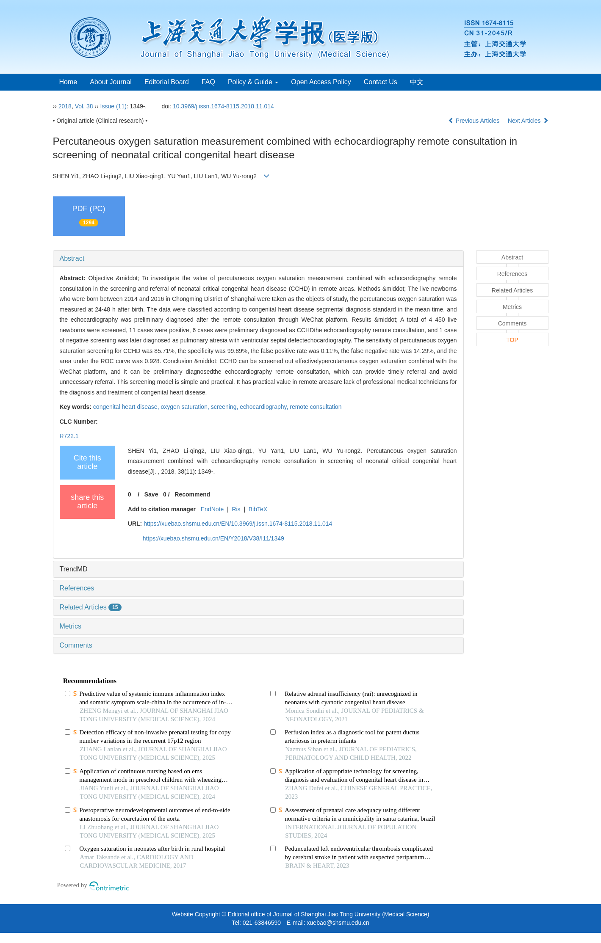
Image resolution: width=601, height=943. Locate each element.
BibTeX (258, 509)
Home (68, 81)
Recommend (192, 494)
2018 (65, 106)
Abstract (72, 258)
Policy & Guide (253, 81)
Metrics (71, 626)
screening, (225, 406)
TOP (512, 339)
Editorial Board (166, 81)
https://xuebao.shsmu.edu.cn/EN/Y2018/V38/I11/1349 (213, 538)
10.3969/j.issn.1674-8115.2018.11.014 (223, 106)
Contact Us (380, 81)
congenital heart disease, (127, 406)
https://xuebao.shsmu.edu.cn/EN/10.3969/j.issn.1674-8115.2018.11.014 (238, 523)
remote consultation (315, 406)
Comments (76, 645)
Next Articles (528, 120)
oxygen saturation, (185, 406)
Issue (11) (113, 106)
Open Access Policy (321, 81)
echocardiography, (265, 406)
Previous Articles (474, 120)
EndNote (212, 509)
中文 (417, 81)
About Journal (111, 81)
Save (151, 494)
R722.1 (69, 436)
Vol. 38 (84, 106)
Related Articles (91, 607)
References (77, 588)
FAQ (208, 81)
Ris (236, 509)
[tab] (258, 259)
